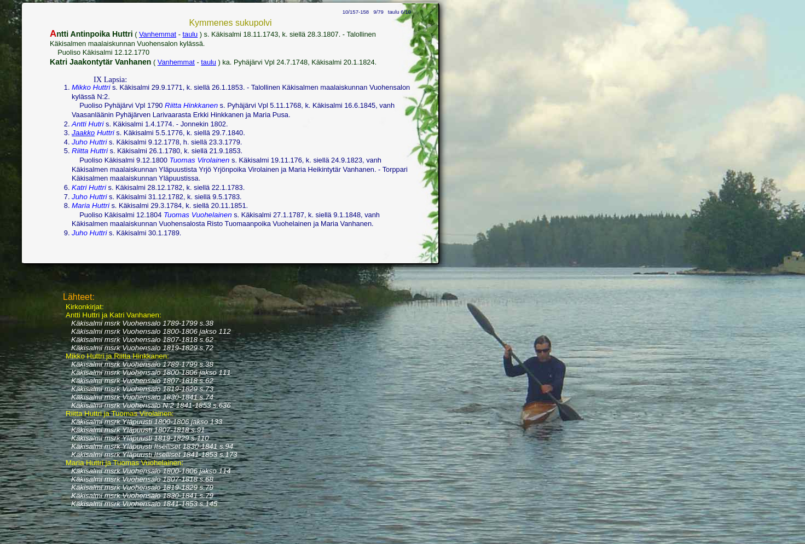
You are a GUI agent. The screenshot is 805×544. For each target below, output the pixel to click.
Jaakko (83, 133)
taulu (190, 34)
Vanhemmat (157, 34)
